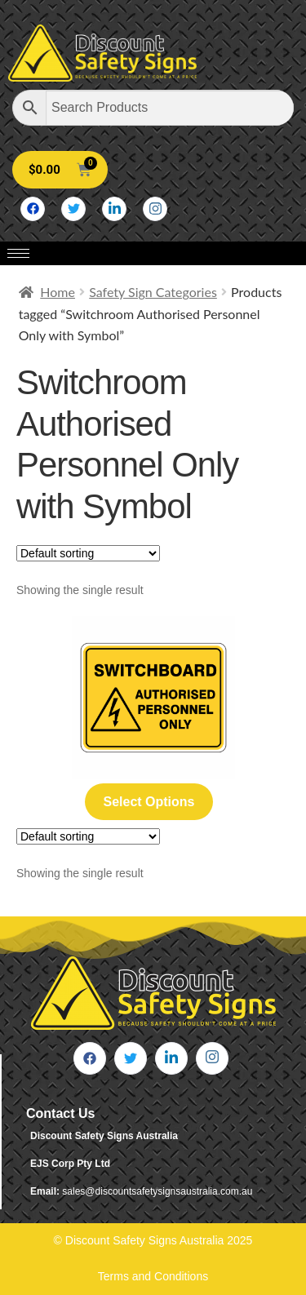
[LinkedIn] (114, 209)
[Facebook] (32, 209)
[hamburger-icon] (18, 253)
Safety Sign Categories (153, 291)
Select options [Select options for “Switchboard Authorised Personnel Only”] (148, 802)
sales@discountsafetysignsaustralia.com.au (157, 1191)
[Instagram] (155, 209)
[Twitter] (73, 209)
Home (57, 291)
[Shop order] (88, 553)
